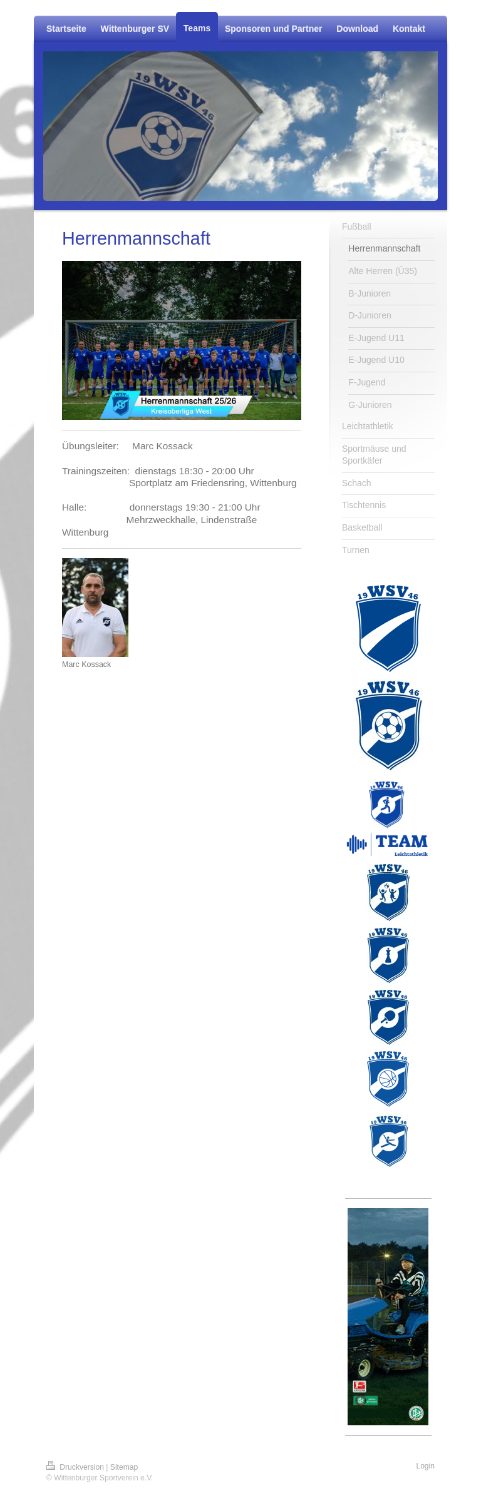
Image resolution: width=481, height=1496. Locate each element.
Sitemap (124, 1467)
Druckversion (76, 1467)
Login (425, 1466)
